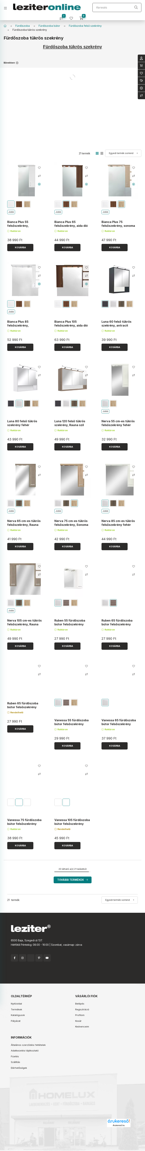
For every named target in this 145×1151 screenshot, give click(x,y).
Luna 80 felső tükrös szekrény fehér (22, 423)
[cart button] (82, 17)
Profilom (79, 1015)
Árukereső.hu (119, 1125)
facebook (14, 958)
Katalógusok (18, 1015)
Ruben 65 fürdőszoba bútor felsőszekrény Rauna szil (117, 624)
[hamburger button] (7, 7)
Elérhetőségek (19, 1067)
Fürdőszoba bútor (49, 25)
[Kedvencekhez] (39, 167)
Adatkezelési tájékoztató (25, 1050)
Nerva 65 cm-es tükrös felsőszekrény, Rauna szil (24, 524)
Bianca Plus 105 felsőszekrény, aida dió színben (71, 325)
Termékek (16, 1009)
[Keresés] (116, 7)
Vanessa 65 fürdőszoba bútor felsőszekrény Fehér (119, 724)
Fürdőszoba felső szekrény (85, 25)
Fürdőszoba (22, 25)
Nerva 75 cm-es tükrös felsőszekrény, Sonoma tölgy (71, 524)
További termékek (70, 879)
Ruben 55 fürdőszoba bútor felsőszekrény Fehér (69, 624)
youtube (47, 958)
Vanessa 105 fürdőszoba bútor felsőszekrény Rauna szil (72, 823)
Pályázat (15, 1020)
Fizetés (15, 1056)
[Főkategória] (5, 26)
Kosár (78, 1020)
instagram (22, 958)
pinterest (39, 958)
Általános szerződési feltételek (28, 1044)
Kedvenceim (82, 1026)
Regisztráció (82, 1009)
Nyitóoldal (16, 1003)
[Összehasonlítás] (62, 17)
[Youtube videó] (39, 184)
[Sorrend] (123, 153)
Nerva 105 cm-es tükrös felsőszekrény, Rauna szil (24, 624)
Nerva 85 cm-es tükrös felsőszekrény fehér (118, 523)
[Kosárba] (20, 247)
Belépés (79, 1003)
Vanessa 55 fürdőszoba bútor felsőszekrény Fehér (71, 724)
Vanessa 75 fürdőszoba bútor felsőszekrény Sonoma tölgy (24, 823)
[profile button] (72, 17)
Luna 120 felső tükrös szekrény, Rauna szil (69, 423)
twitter (30, 958)
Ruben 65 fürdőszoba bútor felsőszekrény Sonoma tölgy (22, 707)
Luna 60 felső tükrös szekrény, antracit (116, 323)
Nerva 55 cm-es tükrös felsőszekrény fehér (118, 423)
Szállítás (15, 1062)
